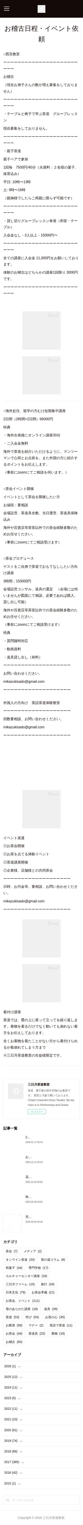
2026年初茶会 (35, 1137)
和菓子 (14, 1268)
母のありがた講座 (22, 1309)
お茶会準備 (43, 1292)
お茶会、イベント (23, 1300)
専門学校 (38, 1268)
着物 (58, 1333)
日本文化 (15, 1292)
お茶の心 (55, 1317)
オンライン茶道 (20, 1259)
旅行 (47, 1284)
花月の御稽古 (34, 1177)
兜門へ (30, 1216)
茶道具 (37, 1333)
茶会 (11, 1251)
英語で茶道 (61, 1325)
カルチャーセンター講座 (26, 1276)
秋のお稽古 (33, 1197)
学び (32, 1317)
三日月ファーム (20, 1284)
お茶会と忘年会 (36, 1157)
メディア (33, 1251)
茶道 (12, 1317)
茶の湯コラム (53, 1259)
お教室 (14, 1325)
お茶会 (14, 1333)
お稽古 (14, 1342)
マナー (36, 1325)
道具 (51, 1309)
